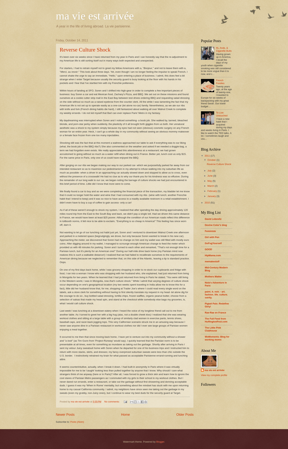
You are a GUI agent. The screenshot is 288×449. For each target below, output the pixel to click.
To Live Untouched (221, 114)
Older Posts (185, 414)
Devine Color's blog (216, 225)
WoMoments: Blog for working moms (217, 338)
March (211, 185)
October (211, 160)
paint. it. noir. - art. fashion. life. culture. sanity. (216, 294)
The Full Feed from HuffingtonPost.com (216, 320)
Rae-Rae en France (215, 312)
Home (125, 414)
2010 (207, 202)
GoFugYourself (213, 243)
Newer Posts (65, 414)
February (212, 191)
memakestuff (212, 261)
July (209, 170)
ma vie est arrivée (95, 16)
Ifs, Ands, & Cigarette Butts (224, 49)
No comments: (112, 401)
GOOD (208, 249)
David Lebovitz (213, 219)
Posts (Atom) (77, 421)
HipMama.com (213, 255)
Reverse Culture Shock (85, 50)
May (210, 181)
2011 (207, 155)
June (210, 175)
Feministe (210, 231)
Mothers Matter (213, 276)
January (211, 196)
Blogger (160, 441)
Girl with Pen (212, 237)
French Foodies (220, 81)
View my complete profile (214, 375)
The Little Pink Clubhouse (213, 329)
